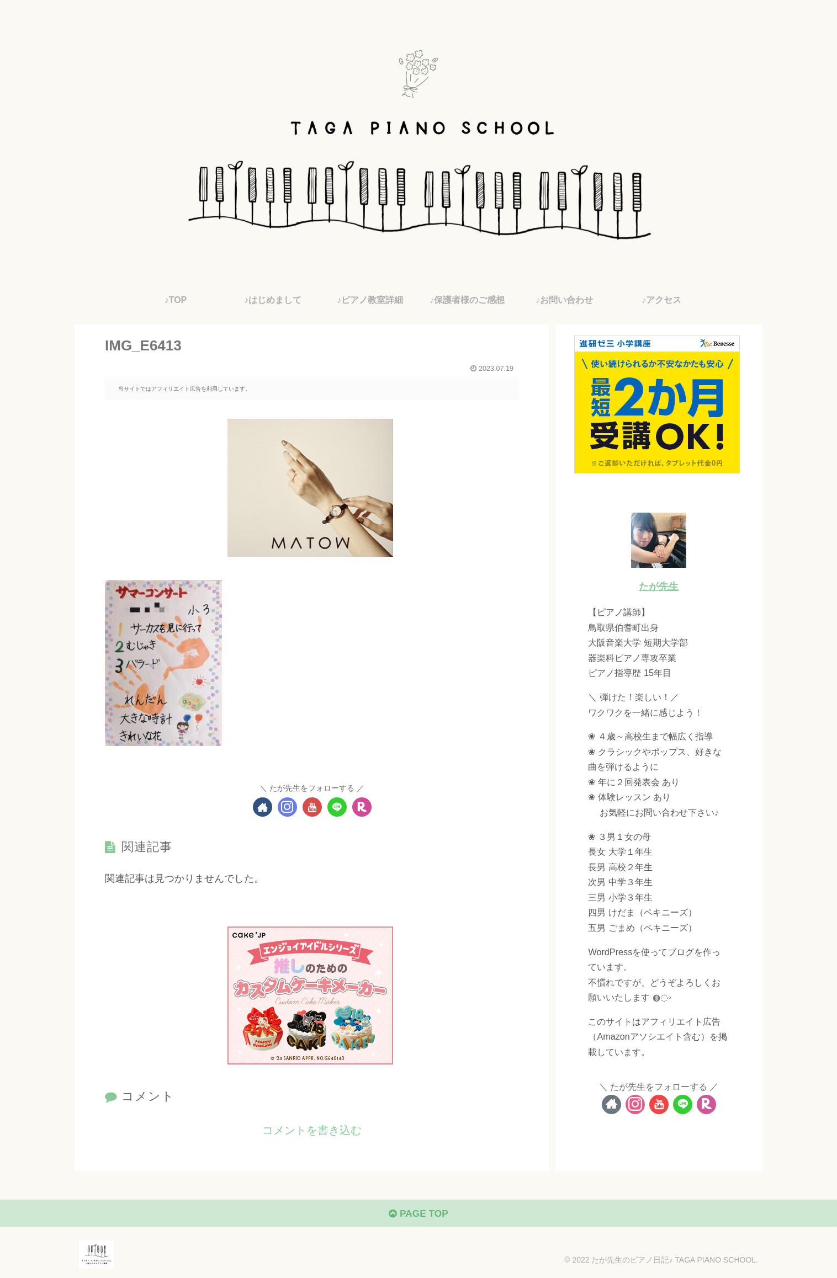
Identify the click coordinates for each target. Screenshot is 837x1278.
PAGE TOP (418, 1215)
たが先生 (659, 586)
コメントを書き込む (312, 1130)
